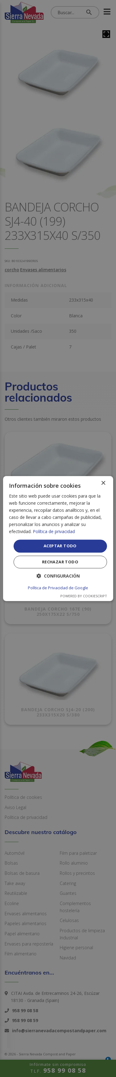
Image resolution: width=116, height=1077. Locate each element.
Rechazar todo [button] (60, 562)
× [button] (103, 483)
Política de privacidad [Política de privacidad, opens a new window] (54, 532)
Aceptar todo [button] (60, 546)
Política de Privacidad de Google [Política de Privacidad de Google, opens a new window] (58, 588)
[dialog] (58, 538)
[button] (58, 576)
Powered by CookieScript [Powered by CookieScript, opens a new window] (83, 596)
